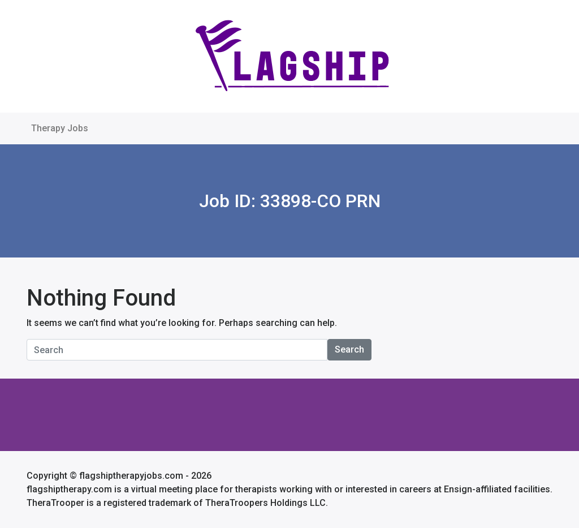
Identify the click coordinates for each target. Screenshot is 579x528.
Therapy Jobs (59, 128)
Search (349, 349)
